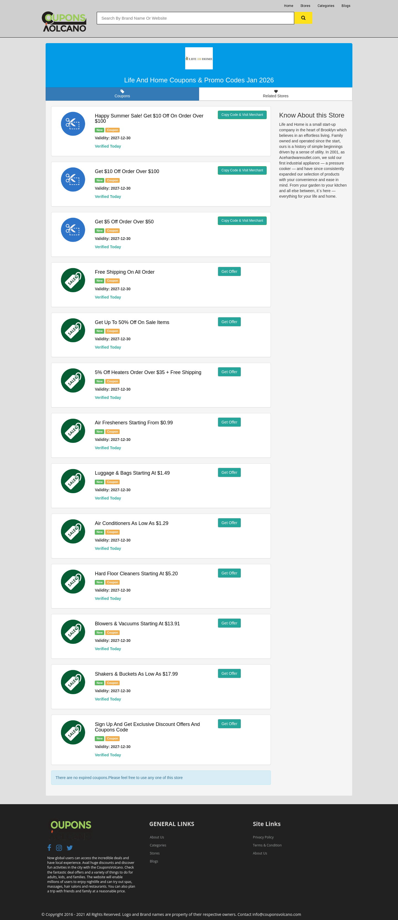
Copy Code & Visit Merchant (242, 115)
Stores (305, 6)
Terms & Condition (267, 845)
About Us (157, 837)
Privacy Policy (263, 837)
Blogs (346, 6)
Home (288, 6)
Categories (326, 6)
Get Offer (229, 271)
